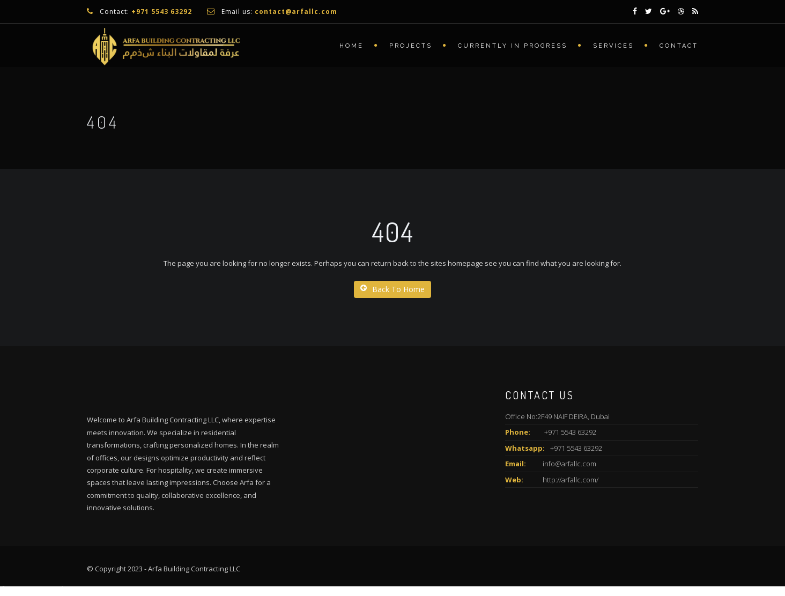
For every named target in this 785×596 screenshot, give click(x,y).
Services (613, 45)
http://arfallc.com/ (570, 480)
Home (351, 45)
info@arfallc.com (569, 463)
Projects (410, 45)
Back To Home (392, 289)
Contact (679, 45)
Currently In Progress (512, 45)
